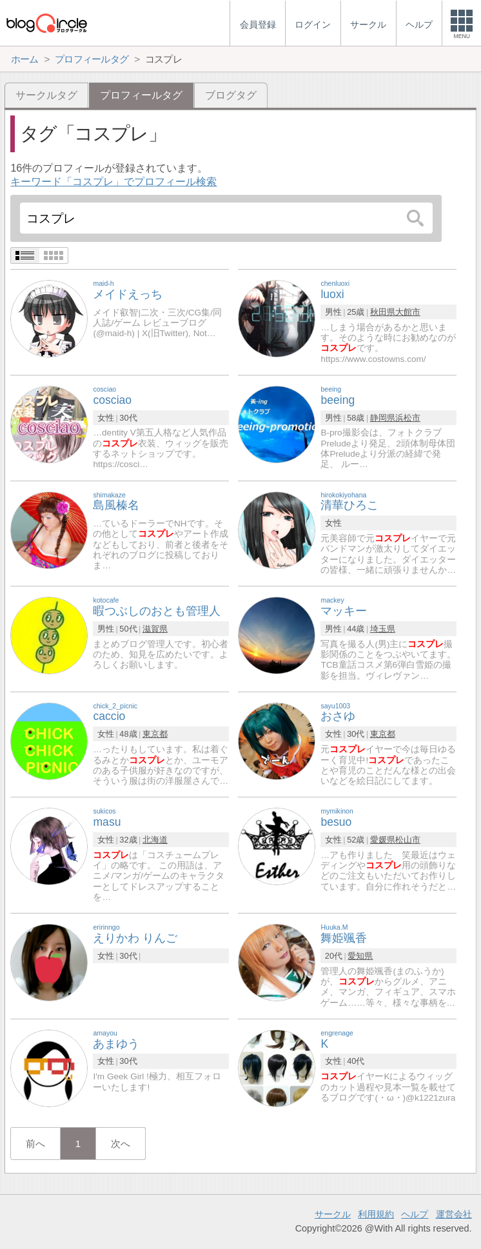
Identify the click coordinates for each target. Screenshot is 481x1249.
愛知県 (360, 956)
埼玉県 (382, 629)
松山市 (407, 839)
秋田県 (382, 312)
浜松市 (407, 418)
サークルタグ (46, 95)
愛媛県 (382, 839)
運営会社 (454, 1214)
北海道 (155, 839)
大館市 (407, 312)
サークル (333, 1214)
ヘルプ (414, 1214)
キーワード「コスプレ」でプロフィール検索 (113, 181)
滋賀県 (155, 629)
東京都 (155, 734)
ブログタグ (231, 95)
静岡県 (382, 418)
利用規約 (376, 1214)
